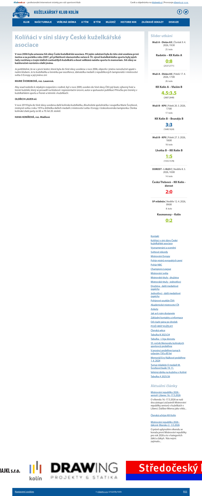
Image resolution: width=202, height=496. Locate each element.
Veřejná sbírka (66, 22)
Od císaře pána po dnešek (164, 322)
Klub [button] (26, 22)
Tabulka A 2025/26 (160, 376)
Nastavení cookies (24, 492)
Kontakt (155, 236)
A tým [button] (85, 22)
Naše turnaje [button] (43, 22)
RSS (185, 492)
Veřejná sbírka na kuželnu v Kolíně (169, 372)
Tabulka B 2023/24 (160, 335)
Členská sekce (158, 330)
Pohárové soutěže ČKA (163, 301)
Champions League (161, 269)
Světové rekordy (159, 252)
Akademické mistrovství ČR (165, 305)
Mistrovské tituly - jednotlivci (166, 282)
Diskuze (174, 22)
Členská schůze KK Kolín (163, 415)
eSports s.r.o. (103, 492)
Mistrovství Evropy (160, 256)
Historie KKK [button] (129, 22)
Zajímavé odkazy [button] (153, 22)
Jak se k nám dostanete (163, 313)
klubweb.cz (157, 2)
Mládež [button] (111, 22)
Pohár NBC (156, 265)
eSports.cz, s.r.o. (181, 2)
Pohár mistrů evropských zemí (166, 260)
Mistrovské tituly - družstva (165, 277)
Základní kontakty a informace (167, 318)
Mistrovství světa (159, 273)
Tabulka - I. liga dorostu (163, 339)
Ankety (154, 309)
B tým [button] (97, 22)
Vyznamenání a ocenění (163, 248)
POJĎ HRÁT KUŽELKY (162, 326)
